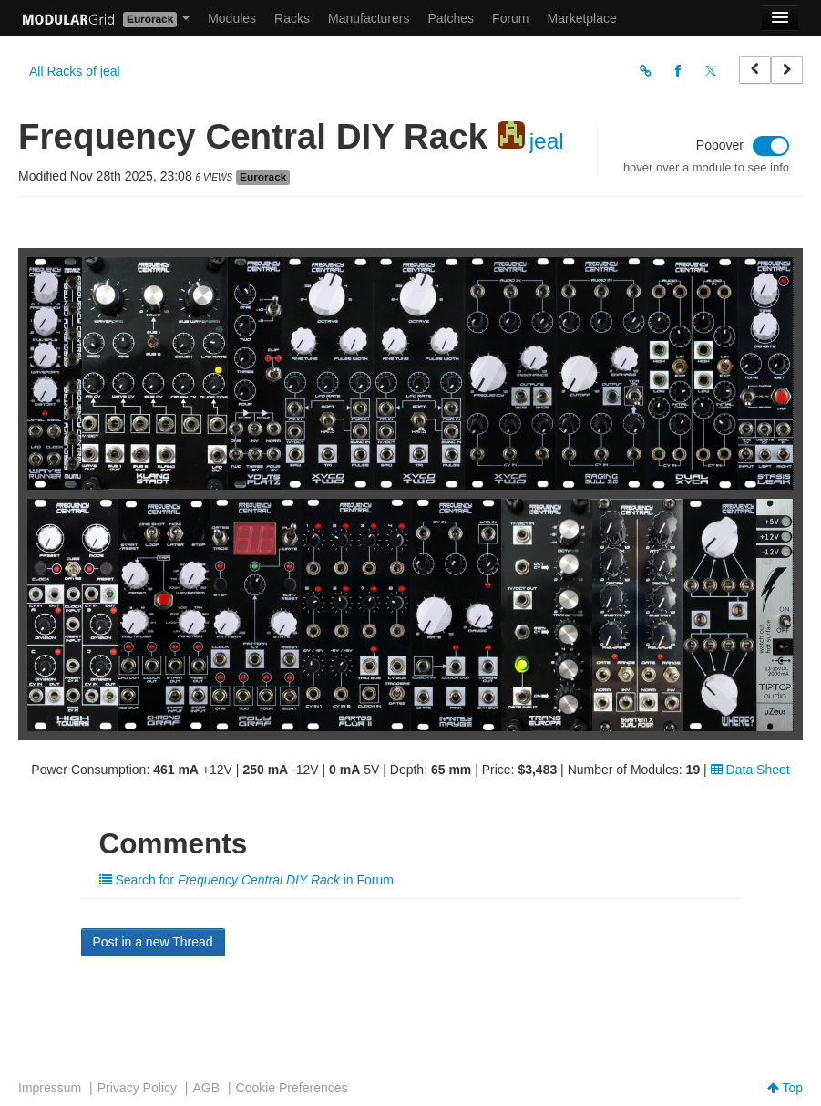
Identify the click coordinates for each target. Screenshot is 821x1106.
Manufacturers (368, 18)
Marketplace (582, 18)
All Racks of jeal (74, 71)
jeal (546, 141)
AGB (206, 1087)
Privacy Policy (137, 1087)
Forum (510, 18)
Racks (292, 18)
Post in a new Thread (153, 942)
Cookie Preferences (292, 1087)
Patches (450, 18)
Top (785, 1087)
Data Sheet (750, 769)
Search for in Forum (246, 880)
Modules (232, 18)
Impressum (49, 1087)
